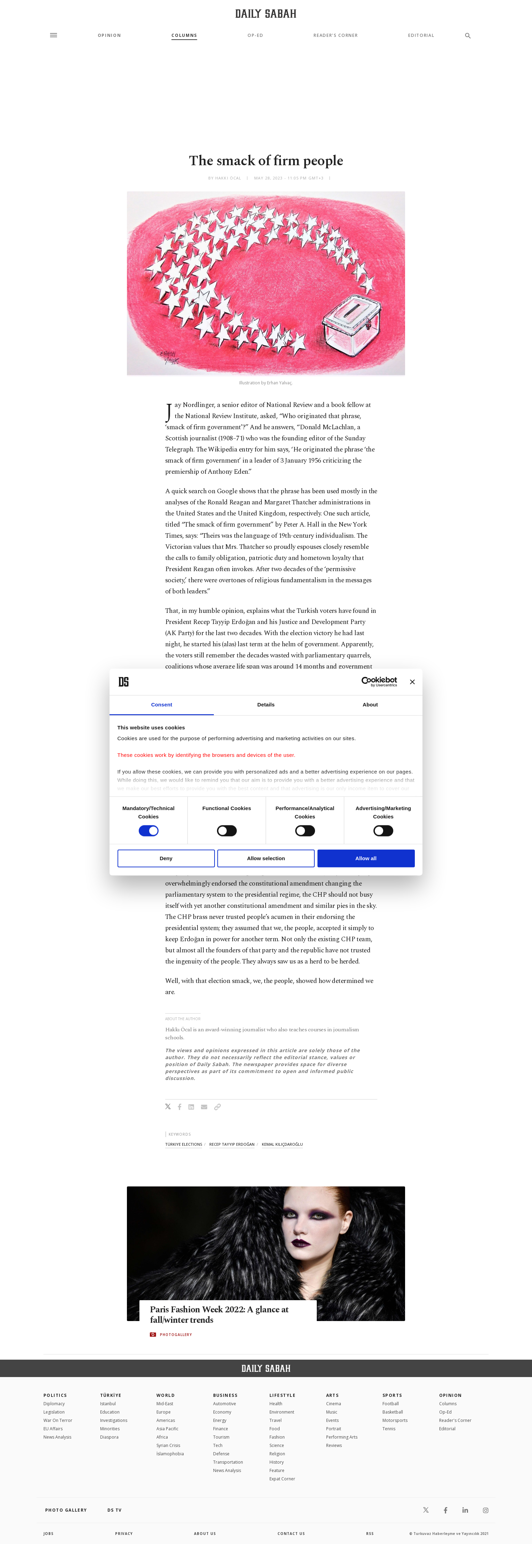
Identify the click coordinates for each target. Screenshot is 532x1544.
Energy (219, 1420)
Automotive (224, 1404)
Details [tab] (266, 705)
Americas (165, 1420)
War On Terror (57, 1420)
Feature (276, 1470)
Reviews (334, 1445)
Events (332, 1420)
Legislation (54, 1412)
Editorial (421, 35)
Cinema (333, 1404)
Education (110, 1412)
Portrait (333, 1429)
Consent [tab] (161, 705)
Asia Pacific (167, 1429)
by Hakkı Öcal (224, 178)
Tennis (388, 1429)
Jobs (48, 1533)
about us (205, 1533)
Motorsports (395, 1420)
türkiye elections (183, 1144)
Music (331, 1412)
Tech (218, 1445)
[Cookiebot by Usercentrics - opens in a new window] (366, 682)
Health (275, 1404)
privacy (124, 1533)
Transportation (228, 1462)
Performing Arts (341, 1437)
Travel (275, 1420)
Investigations (113, 1420)
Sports (392, 1395)
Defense (221, 1454)
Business (225, 1395)
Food (274, 1429)
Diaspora (109, 1437)
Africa (162, 1437)
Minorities (110, 1429)
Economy (222, 1412)
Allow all (366, 859)
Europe (163, 1412)
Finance (220, 1429)
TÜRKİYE (111, 1395)
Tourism (221, 1437)
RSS (370, 1533)
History (276, 1462)
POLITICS (55, 1395)
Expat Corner (282, 1479)
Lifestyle (282, 1395)
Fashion (277, 1437)
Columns (184, 35)
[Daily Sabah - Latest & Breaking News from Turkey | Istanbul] (265, 13)
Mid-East (164, 1404)
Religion (277, 1454)
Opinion (109, 35)
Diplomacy (54, 1404)
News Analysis (57, 1437)
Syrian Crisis (168, 1445)
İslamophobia (170, 1454)
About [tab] (370, 705)
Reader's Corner (336, 35)
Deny (166, 859)
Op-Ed (255, 35)
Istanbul (108, 1404)
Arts (332, 1395)
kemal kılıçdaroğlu (282, 1144)
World (165, 1395)
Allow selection (266, 859)
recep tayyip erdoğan (232, 1144)
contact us (291, 1533)
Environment (281, 1412)
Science (276, 1445)
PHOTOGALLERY (176, 1334)
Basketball (392, 1412)
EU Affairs (53, 1429)
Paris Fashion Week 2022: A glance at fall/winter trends (220, 1315)
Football (390, 1404)
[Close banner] (412, 681)
